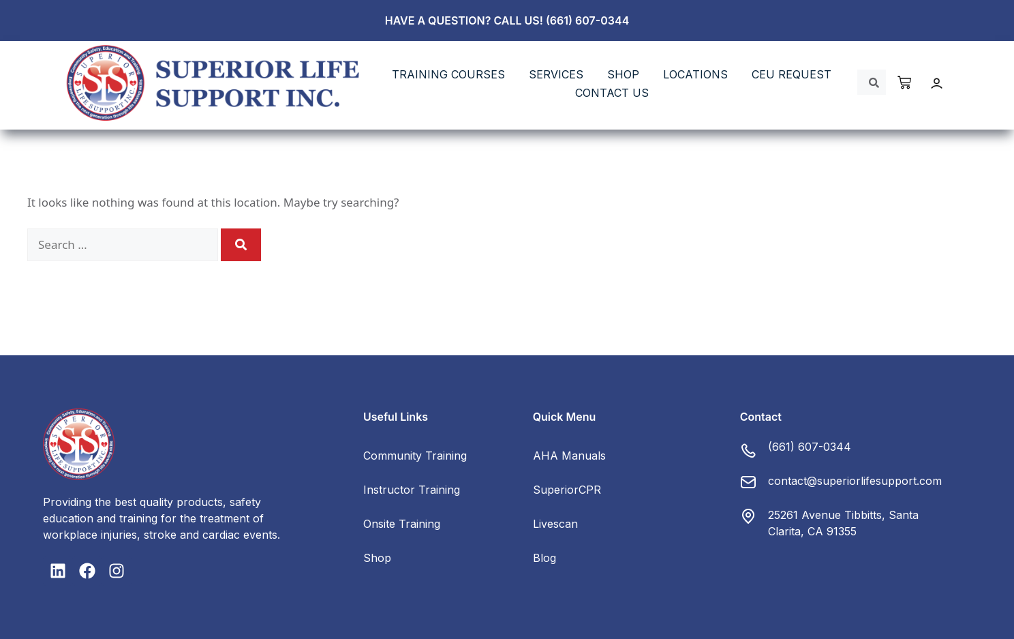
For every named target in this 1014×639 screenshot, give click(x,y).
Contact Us (612, 93)
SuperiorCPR (567, 489)
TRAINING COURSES (448, 74)
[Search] (241, 244)
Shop (377, 558)
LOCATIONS (695, 74)
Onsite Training (401, 524)
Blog (544, 558)
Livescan (555, 524)
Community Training (415, 455)
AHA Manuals (569, 455)
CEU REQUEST (791, 74)
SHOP (623, 74)
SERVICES (556, 74)
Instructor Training (411, 489)
